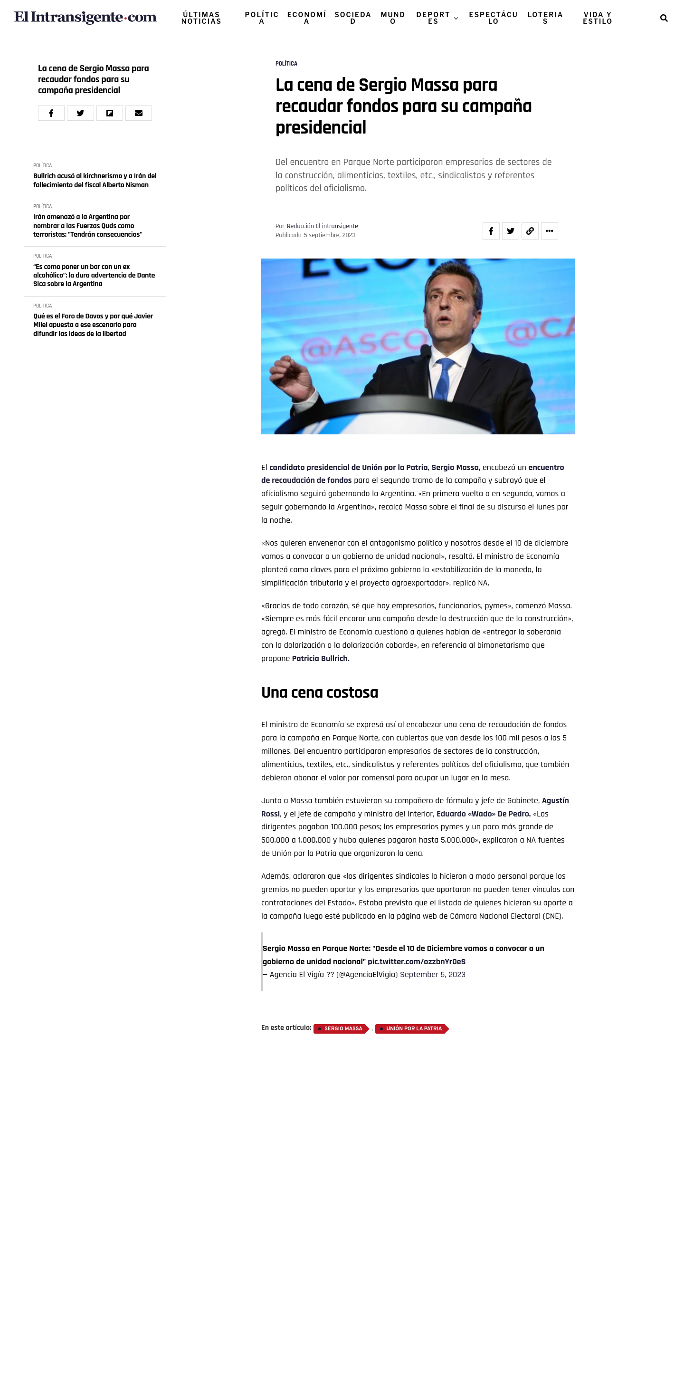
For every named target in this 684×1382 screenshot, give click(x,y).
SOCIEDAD (352, 17)
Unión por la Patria (395, 467)
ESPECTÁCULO (493, 17)
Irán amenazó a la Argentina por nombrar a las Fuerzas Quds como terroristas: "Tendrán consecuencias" (87, 226)
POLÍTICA (262, 17)
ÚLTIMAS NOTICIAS (201, 17)
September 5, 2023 (433, 974)
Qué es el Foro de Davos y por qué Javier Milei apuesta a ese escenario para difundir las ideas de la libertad (93, 325)
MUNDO (393, 17)
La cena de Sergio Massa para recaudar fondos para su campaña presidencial (93, 79)
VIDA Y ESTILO (598, 17)
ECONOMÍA (307, 17)
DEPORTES (434, 17)
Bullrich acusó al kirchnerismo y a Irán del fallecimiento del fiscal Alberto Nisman (95, 181)
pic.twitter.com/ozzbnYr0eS (417, 961)
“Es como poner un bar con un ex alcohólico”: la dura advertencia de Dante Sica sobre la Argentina (94, 276)
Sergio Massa (455, 467)
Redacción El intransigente (322, 226)
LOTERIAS (546, 17)
